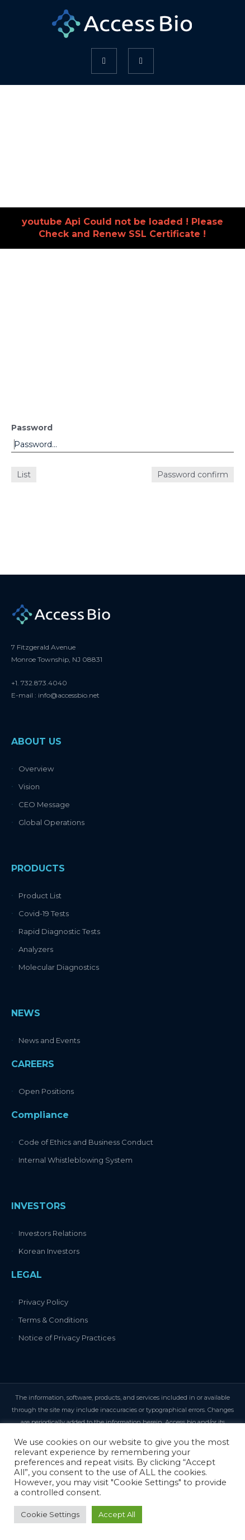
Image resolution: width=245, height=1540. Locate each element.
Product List (40, 895)
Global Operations (51, 822)
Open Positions (46, 1091)
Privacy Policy (43, 1301)
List (24, 475)
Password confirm (192, 475)
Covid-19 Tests (43, 913)
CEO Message (44, 804)
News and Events (49, 1040)
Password (32, 428)
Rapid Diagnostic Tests (59, 931)
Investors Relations (52, 1233)
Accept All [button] (116, 1514)
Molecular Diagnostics (58, 967)
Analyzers (35, 949)
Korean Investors (48, 1251)
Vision (29, 786)
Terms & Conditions (53, 1319)
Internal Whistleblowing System (75, 1159)
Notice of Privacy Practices (66, 1337)
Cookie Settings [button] (50, 1514)
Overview (36, 768)
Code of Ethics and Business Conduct (85, 1142)
